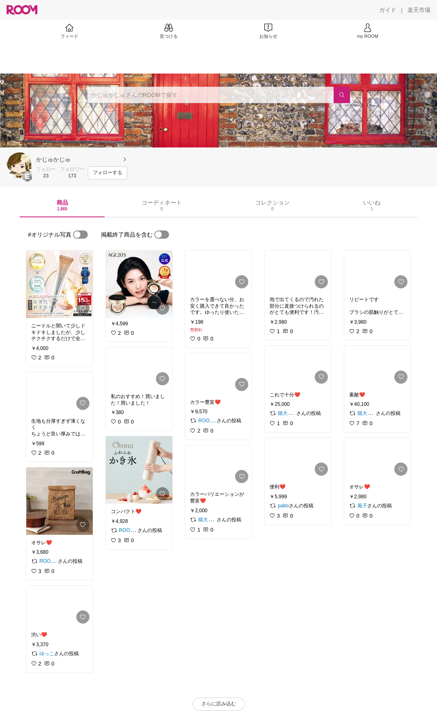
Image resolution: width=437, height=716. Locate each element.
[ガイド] (387, 10)
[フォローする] (107, 173)
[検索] (342, 95)
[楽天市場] (418, 10)
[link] (59, 284)
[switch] (80, 234)
